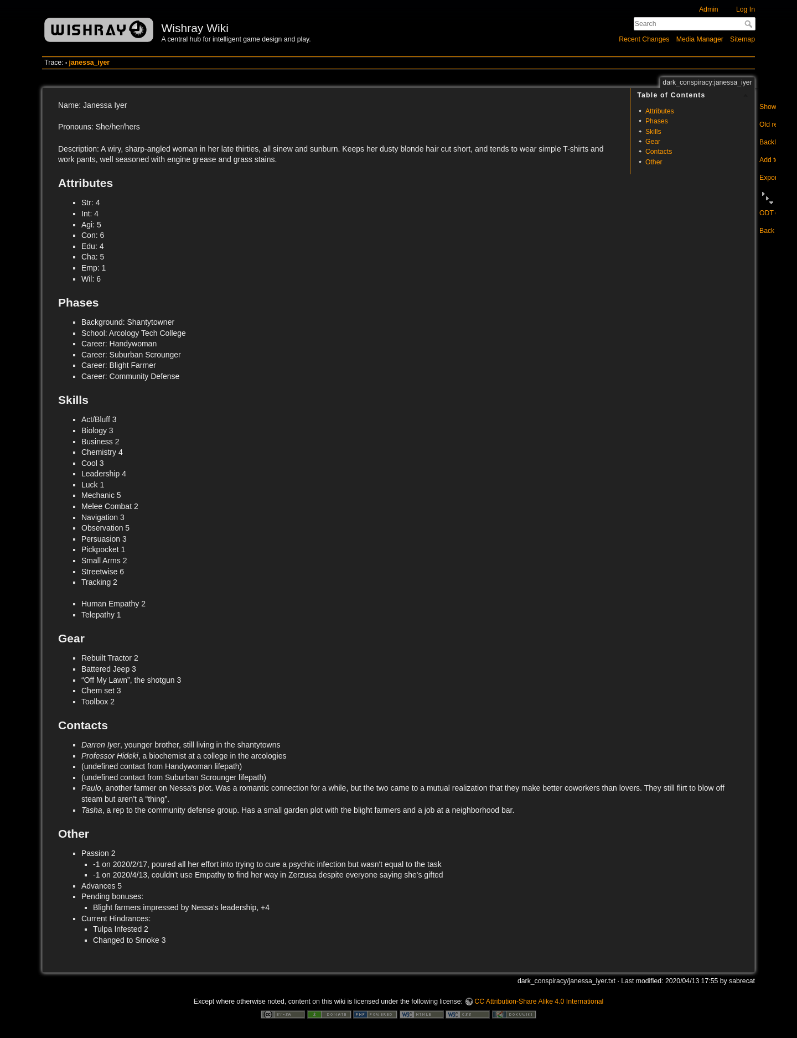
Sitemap (742, 39)
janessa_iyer (89, 62)
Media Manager (699, 39)
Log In (745, 9)
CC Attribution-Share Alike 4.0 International (538, 1001)
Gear (652, 142)
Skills (653, 132)
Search (749, 24)
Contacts (658, 151)
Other (654, 162)
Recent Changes (644, 39)
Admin (708, 9)
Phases (656, 121)
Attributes (659, 111)
